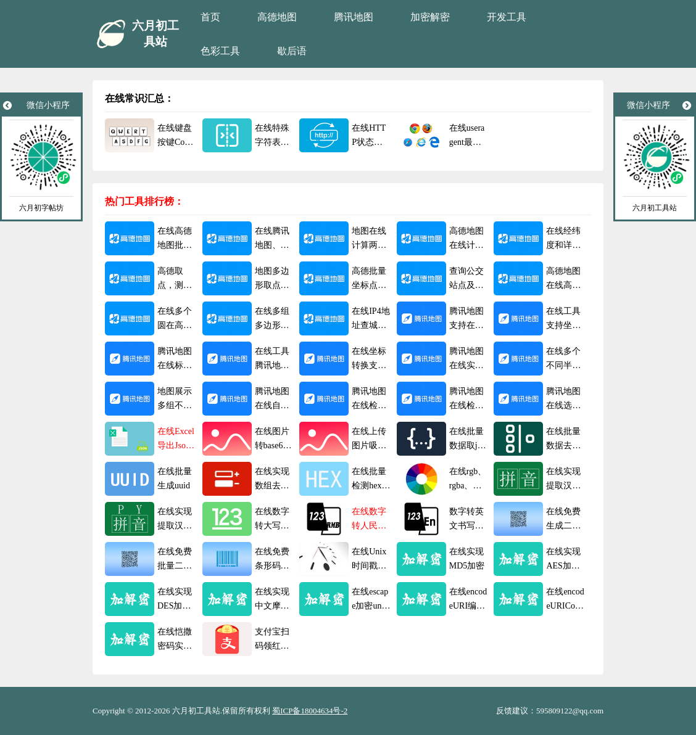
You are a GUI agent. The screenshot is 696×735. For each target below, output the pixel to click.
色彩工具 (220, 51)
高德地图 (277, 17)
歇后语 (292, 51)
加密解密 (430, 17)
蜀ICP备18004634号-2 (309, 710)
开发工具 (506, 17)
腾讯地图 (353, 17)
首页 (210, 17)
